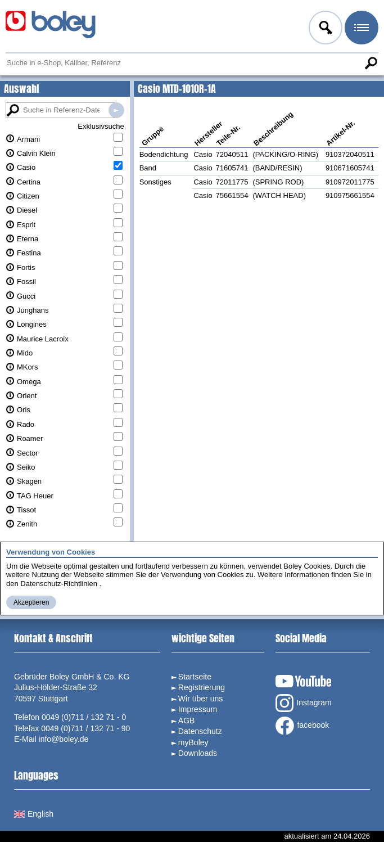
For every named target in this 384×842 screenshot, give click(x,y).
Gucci (26, 296)
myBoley (193, 742)
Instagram (303, 703)
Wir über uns (200, 698)
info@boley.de (64, 739)
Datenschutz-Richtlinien (58, 583)
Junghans (32, 310)
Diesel (27, 210)
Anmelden (324, 29)
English (33, 813)
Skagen (29, 481)
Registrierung (201, 687)
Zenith (27, 524)
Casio (26, 167)
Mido (25, 353)
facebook (302, 726)
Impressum (197, 709)
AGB (186, 720)
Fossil (26, 281)
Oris (23, 410)
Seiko (26, 467)
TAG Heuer (35, 496)
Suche (370, 63)
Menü (360, 29)
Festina (29, 253)
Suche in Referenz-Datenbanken (116, 110)
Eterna (27, 239)
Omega (29, 381)
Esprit (26, 224)
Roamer (30, 438)
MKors (27, 367)
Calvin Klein (36, 153)
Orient (27, 395)
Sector (27, 453)
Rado (25, 424)
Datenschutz (200, 731)
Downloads (197, 753)
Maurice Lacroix (43, 339)
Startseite (194, 676)
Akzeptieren (31, 602)
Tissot (26, 510)
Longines (32, 324)
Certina (28, 182)
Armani (28, 139)
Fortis (26, 267)
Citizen (28, 196)
